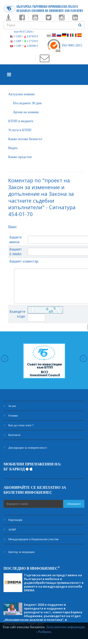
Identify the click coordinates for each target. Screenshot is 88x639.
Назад (12, 226)
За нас (10, 406)
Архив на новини (26, 112)
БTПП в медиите (20, 121)
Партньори (13, 520)
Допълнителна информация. (66, 627)
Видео (13, 148)
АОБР (10, 529)
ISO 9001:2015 (64, 45)
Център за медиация (19, 552)
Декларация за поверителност (25, 447)
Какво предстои (20, 157)
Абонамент (74, 503)
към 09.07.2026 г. (24, 31)
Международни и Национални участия (31, 539)
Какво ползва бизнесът (25, 139)
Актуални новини (21, 94)
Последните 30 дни (27, 103)
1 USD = (24, 36)
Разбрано (44, 632)
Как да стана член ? (19, 425)
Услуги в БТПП (19, 130)
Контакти (12, 435)
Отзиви (11, 415)
